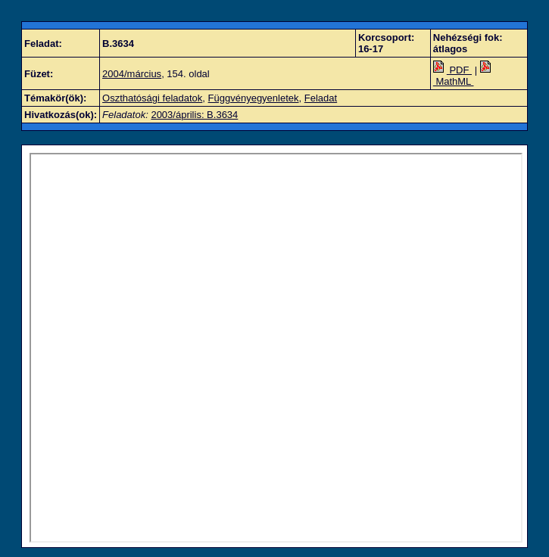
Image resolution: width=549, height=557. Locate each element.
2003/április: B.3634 (194, 114)
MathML (463, 75)
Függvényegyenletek (253, 98)
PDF (452, 70)
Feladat (320, 98)
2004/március (131, 73)
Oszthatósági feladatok (152, 98)
